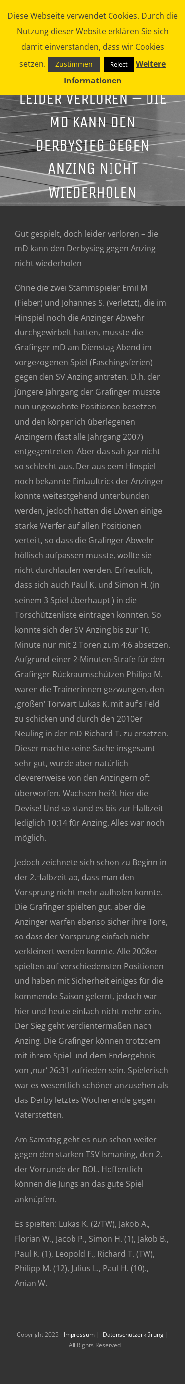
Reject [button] (119, 64)
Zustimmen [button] (74, 64)
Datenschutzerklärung (134, 1334)
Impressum (80, 1334)
